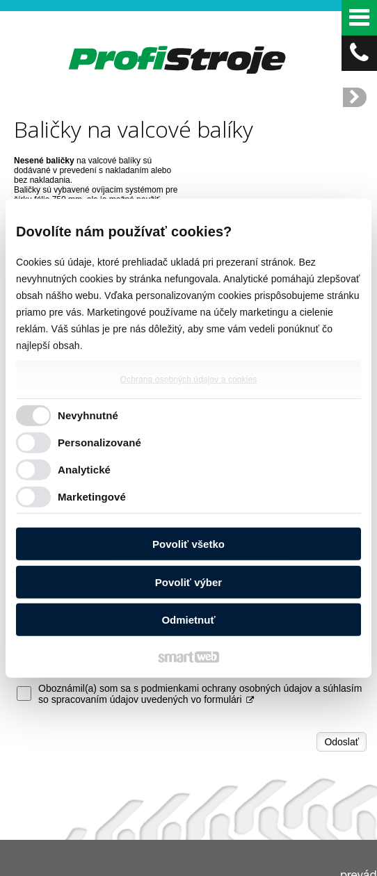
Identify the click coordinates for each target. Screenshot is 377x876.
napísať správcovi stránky (265, 859)
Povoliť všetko (188, 544)
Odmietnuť (188, 620)
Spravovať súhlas (255, 871)
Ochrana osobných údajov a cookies (188, 379)
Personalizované (99, 442)
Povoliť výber (188, 581)
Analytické (84, 469)
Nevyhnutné (88, 415)
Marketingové (92, 496)
